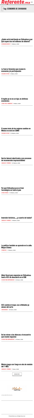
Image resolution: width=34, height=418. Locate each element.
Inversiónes (5, 309)
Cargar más (17, 374)
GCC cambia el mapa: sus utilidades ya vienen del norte (15, 306)
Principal (4, 250)
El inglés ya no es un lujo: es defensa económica (14, 100)
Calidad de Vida (5, 73)
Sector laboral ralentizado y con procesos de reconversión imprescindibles (16, 159)
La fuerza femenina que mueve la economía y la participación (13, 70)
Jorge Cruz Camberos (7, 103)
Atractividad (5, 192)
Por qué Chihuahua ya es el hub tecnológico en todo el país (12, 189)
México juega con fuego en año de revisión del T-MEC (16, 365)
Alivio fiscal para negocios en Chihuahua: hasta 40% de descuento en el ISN (16, 276)
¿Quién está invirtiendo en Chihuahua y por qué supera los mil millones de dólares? (17, 40)
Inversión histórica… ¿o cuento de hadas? (16, 218)
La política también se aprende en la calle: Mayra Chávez (16, 246)
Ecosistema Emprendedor (8, 280)
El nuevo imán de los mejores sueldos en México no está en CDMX (16, 129)
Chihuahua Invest (6, 44)
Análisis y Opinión (6, 163)
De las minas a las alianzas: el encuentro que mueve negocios (16, 336)
